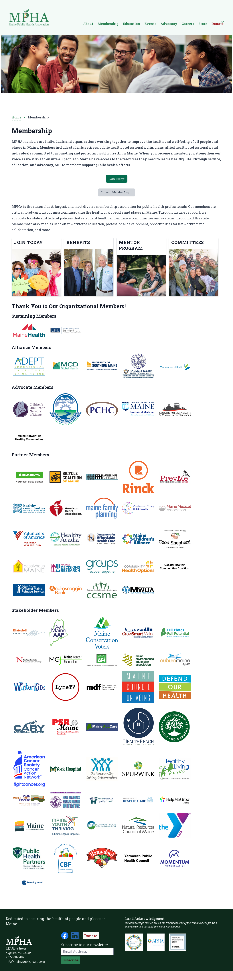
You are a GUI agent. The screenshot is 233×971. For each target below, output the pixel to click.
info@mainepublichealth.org (25, 962)
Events (150, 23)
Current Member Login (116, 194)
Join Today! (116, 179)
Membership (108, 23)
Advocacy (169, 23)
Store (202, 23)
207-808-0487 (15, 957)
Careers (188, 23)
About (88, 23)
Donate (90, 935)
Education (131, 23)
